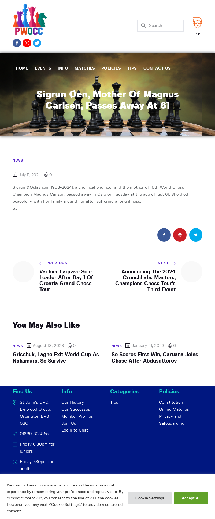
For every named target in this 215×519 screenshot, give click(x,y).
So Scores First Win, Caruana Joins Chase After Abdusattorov (155, 358)
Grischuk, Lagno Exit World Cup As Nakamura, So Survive (56, 358)
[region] (107, 496)
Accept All (191, 498)
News (18, 160)
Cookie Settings (149, 498)
